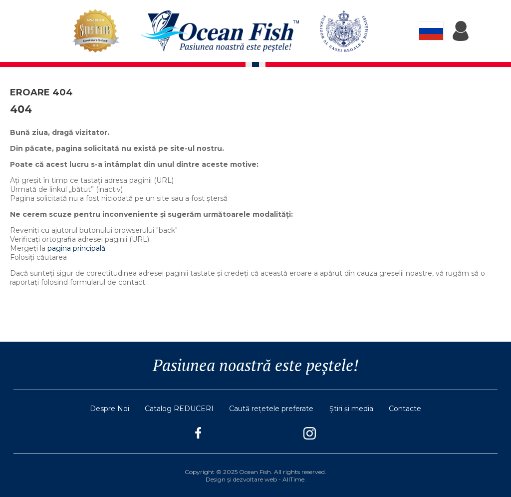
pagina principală (76, 248)
